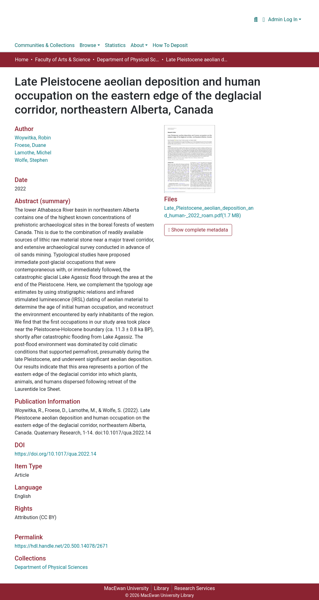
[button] (264, 19)
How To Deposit (170, 45)
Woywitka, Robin (33, 138)
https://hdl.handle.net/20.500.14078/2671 (61, 546)
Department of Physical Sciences (128, 60)
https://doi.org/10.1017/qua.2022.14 (55, 454)
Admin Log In (283, 19)
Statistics (115, 45)
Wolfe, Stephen (31, 160)
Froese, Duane (30, 145)
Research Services (194, 588)
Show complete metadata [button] (198, 230)
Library (161, 588)
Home (21, 60)
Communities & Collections (44, 45)
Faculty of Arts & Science (62, 60)
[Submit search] (256, 19)
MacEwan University (126, 588)
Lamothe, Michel (33, 153)
